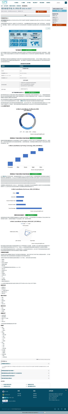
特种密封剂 (19, 5)
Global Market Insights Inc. (6, 409)
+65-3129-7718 (53, 398)
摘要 (25, 15)
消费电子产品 (22, 100)
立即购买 (59, 10)
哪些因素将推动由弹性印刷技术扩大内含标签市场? (26, 373)
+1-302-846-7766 (54, 397)
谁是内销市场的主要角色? (26, 378)
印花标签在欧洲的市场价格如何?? (26, 375)
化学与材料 (6, 5)
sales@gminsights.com (55, 400)
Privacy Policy (40, 412)
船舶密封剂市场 (31, 384)
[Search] (66, 3)
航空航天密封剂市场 (7, 384)
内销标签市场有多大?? (26, 363)
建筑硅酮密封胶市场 (31, 386)
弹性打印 (4, 176)
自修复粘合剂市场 (7, 386)
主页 (2, 5)
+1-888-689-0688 (55, 396)
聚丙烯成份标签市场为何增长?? (26, 370)
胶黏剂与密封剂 (12, 5)
